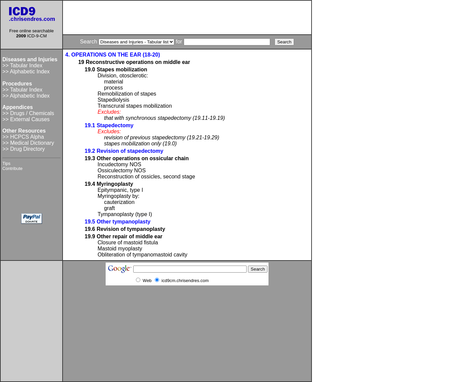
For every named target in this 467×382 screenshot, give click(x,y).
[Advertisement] (187, 17)
